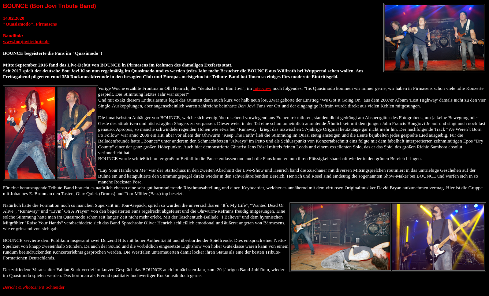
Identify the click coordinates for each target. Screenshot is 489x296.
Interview (262, 88)
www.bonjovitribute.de (26, 41)
